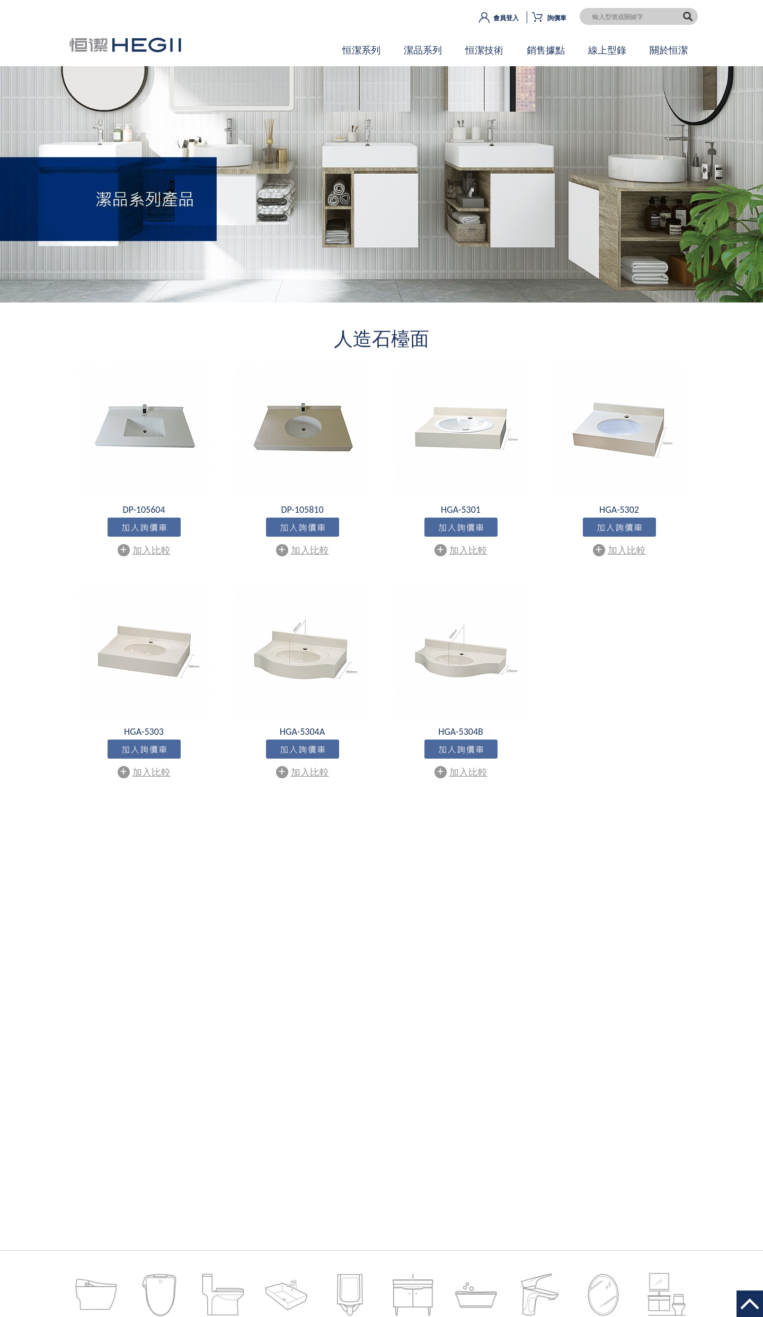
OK (381, 193)
